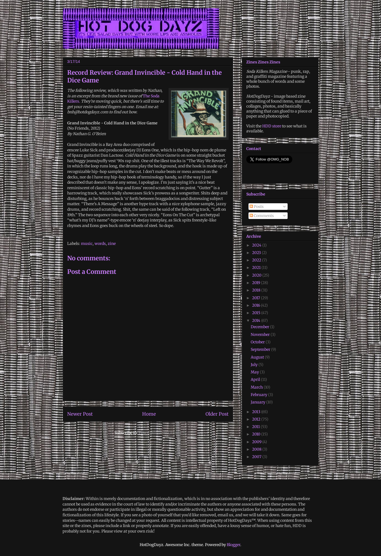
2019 (256, 282)
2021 (256, 267)
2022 (257, 260)
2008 (257, 449)
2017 (256, 297)
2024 (257, 245)
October (258, 342)
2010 (256, 434)
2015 (256, 312)
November (261, 334)
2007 (257, 456)
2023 (257, 252)
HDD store (271, 126)
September (261, 349)
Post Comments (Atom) (160, 432)
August (258, 357)
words (100, 243)
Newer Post (80, 414)
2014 (256, 320)
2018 (256, 290)
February (259, 394)
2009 (257, 441)
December (260, 326)
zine (112, 243)
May (255, 372)
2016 (256, 305)
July (254, 364)
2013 (256, 411)
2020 (257, 275)
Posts (257, 206)
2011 (256, 426)
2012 (256, 419)
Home (149, 414)
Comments (262, 215)
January (258, 402)
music (87, 243)
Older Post (217, 414)
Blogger (233, 544)
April (256, 379)
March (257, 387)
